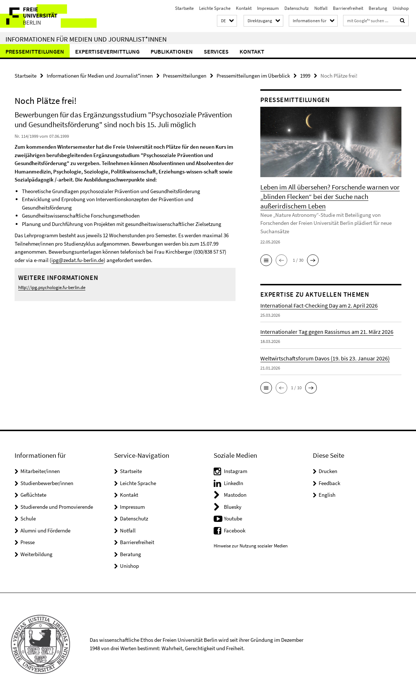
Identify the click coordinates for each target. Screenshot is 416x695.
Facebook (234, 529)
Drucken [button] (328, 470)
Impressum (268, 8)
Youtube (233, 517)
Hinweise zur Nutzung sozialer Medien (251, 545)
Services (216, 51)
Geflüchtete (33, 494)
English (327, 494)
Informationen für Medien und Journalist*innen (86, 39)
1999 (305, 75)
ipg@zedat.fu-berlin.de (77, 260)
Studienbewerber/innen (46, 482)
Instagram (235, 470)
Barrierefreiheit (348, 8)
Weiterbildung (36, 553)
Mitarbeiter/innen (40, 470)
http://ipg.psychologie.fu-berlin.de (51, 287)
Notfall (320, 8)
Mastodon (235, 494)
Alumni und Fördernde (45, 529)
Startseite (184, 8)
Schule (28, 517)
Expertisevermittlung (107, 51)
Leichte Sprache (214, 8)
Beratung (378, 8)
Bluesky (232, 505)
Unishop (401, 8)
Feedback (329, 482)
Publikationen (172, 51)
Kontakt (244, 8)
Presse (27, 541)
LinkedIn (233, 482)
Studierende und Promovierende (56, 505)
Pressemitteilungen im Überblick (253, 75)
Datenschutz (296, 8)
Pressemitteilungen (34, 51)
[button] (227, 21)
